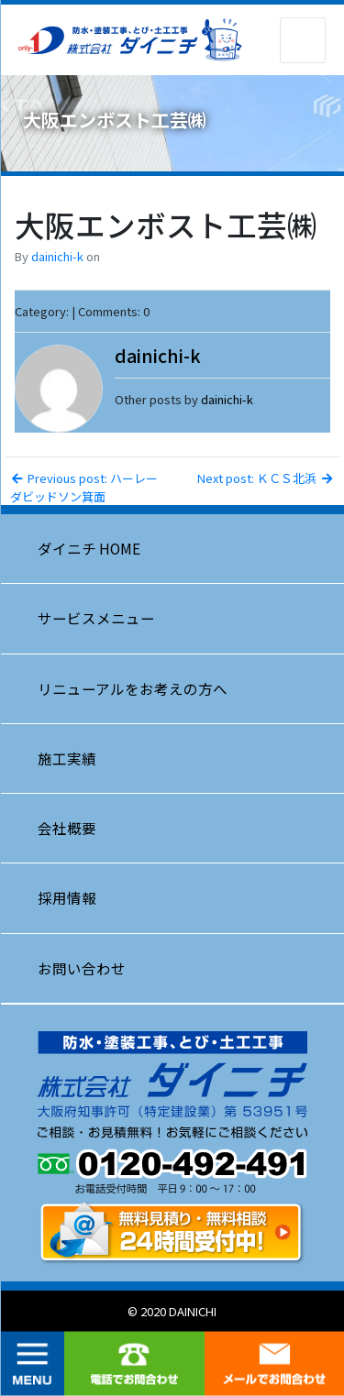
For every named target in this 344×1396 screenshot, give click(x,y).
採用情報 (67, 897)
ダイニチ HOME (89, 548)
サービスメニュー (96, 618)
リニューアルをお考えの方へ (132, 688)
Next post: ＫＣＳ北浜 (265, 478)
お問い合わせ (82, 968)
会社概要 (67, 828)
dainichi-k (57, 256)
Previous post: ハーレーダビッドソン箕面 (84, 487)
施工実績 (67, 758)
